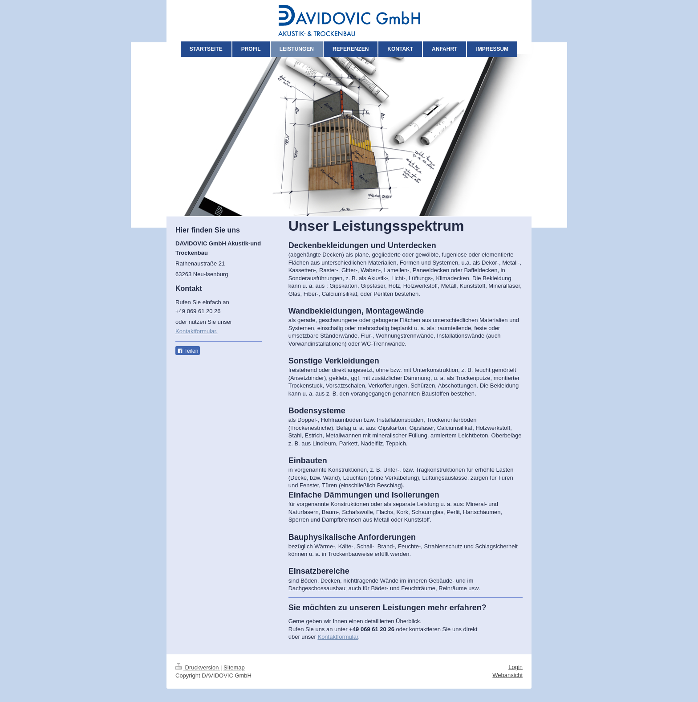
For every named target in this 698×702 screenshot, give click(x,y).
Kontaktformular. (196, 331)
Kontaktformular (337, 636)
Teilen (187, 351)
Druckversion (197, 667)
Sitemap (234, 667)
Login (515, 667)
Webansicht (507, 675)
